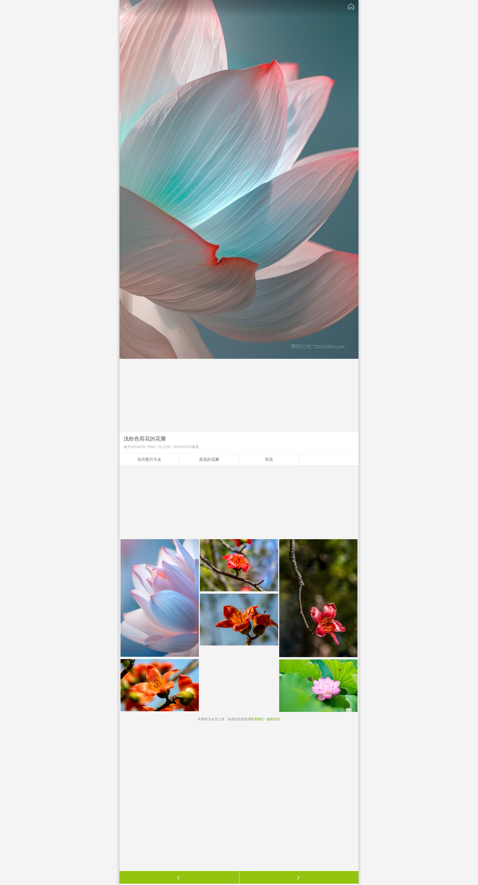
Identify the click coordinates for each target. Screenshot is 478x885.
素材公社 (351, 6)
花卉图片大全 (149, 459)
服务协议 (273, 719)
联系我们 (257, 719)
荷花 (269, 459)
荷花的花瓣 (209, 459)
